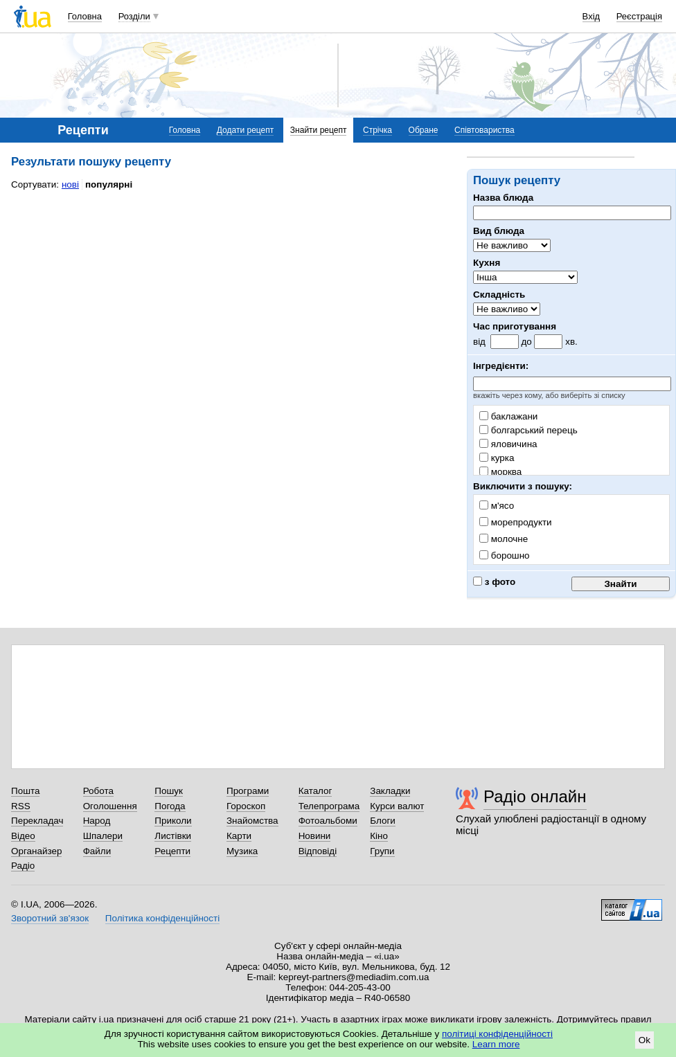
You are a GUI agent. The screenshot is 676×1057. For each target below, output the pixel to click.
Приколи (172, 820)
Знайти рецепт (318, 130)
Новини (315, 836)
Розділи (134, 16)
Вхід (591, 16)
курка (496, 458)
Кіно (379, 836)
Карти (238, 836)
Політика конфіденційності (162, 918)
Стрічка (377, 130)
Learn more (496, 1044)
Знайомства (252, 820)
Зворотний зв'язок (50, 918)
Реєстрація (639, 16)
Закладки (390, 791)
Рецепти (172, 851)
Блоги (382, 820)
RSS (20, 806)
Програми (247, 791)
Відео (23, 836)
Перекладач (37, 820)
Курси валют (397, 806)
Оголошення (110, 806)
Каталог (315, 791)
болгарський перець (528, 430)
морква (500, 472)
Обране (423, 130)
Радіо (23, 865)
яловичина (508, 444)
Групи (382, 851)
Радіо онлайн (535, 796)
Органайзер (36, 851)
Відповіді (318, 851)
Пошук (168, 791)
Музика (242, 851)
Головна (85, 16)
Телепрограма (329, 806)
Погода (169, 806)
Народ (97, 820)
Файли (97, 851)
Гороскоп (245, 806)
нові (70, 184)
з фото (494, 582)
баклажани (508, 416)
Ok (644, 1040)
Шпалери (103, 836)
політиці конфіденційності (497, 1034)
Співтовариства (484, 130)
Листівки (172, 836)
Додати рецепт (245, 130)
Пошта (25, 791)
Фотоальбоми (328, 820)
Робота (98, 791)
